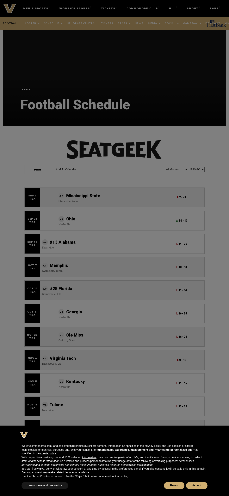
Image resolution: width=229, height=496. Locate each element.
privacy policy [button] (153, 445)
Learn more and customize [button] (45, 485)
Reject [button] (174, 485)
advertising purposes (164, 461)
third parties (89, 457)
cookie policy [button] (48, 453)
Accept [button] (196, 485)
